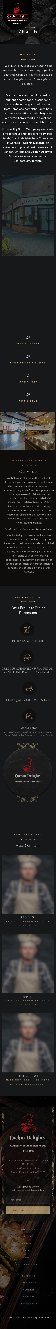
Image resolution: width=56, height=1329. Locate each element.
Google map (30, 1304)
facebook (31, 1276)
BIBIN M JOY (28, 919)
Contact (25, 1251)
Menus (25, 1258)
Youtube (31, 1297)
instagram (30, 1283)
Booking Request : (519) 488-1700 (28, 1173)
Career (25, 1244)
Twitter (31, 1290)
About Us (25, 1237)
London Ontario (25, 1230)
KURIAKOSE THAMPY (28, 1078)
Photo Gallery (25, 1265)
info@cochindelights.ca (28, 1169)
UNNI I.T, (28, 998)
